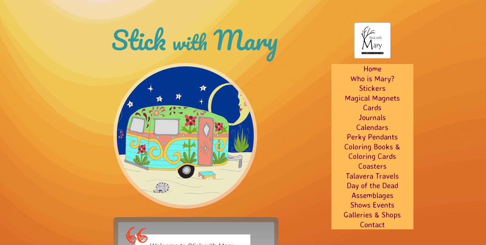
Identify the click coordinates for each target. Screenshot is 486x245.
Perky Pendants (372, 136)
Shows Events (372, 204)
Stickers (372, 88)
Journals (372, 117)
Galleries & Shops (372, 214)
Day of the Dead (372, 185)
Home (372, 68)
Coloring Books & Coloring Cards (372, 151)
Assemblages (372, 195)
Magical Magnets (372, 97)
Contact (372, 224)
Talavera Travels (372, 175)
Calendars (372, 127)
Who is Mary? (372, 78)
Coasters (372, 165)
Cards (372, 107)
